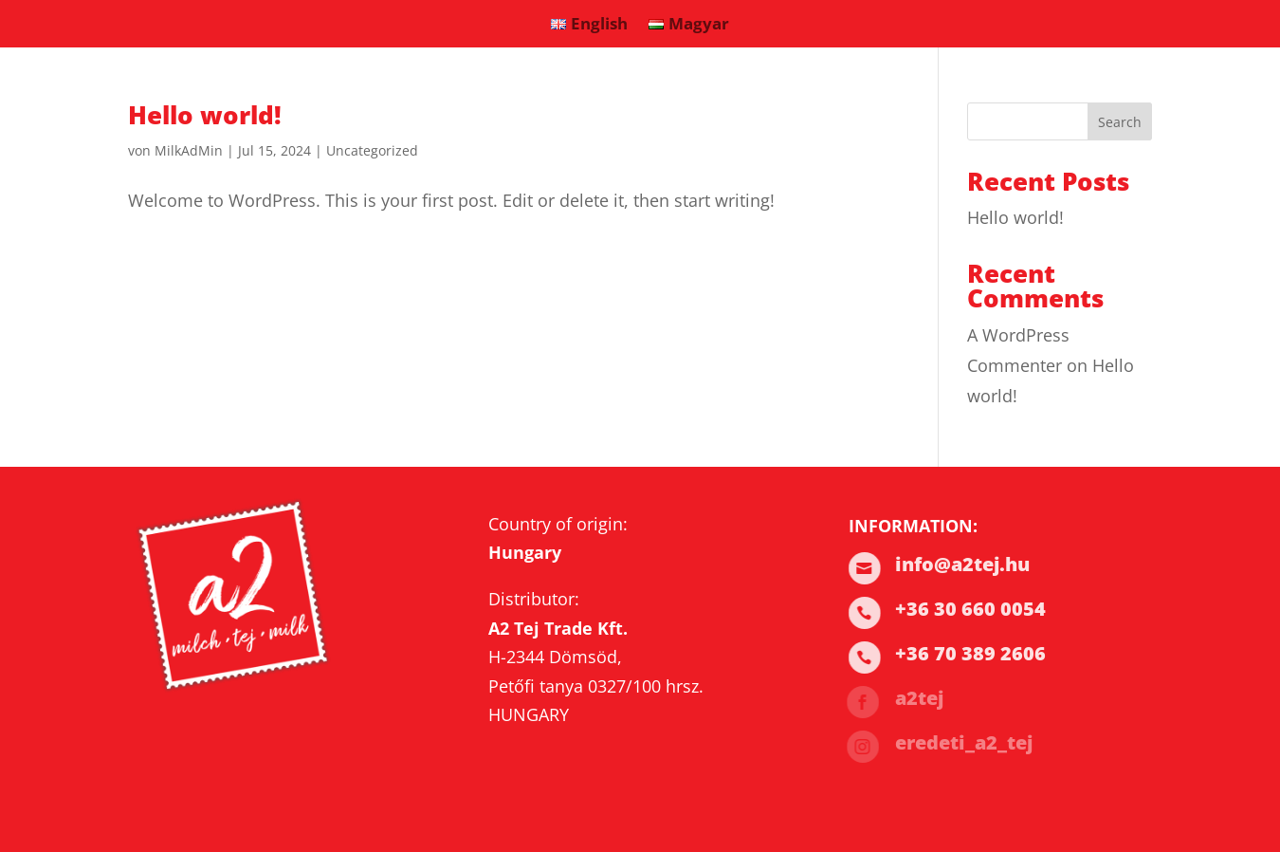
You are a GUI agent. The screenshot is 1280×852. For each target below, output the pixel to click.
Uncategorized (372, 150)
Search (1120, 122)
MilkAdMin (189, 150)
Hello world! (205, 115)
